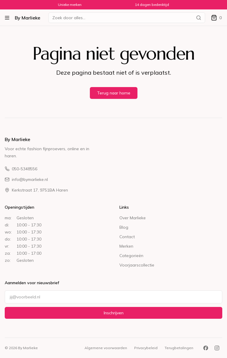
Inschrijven (114, 313)
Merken (126, 246)
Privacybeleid (146, 348)
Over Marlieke (132, 217)
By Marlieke (27, 17)
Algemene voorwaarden (106, 348)
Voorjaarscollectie (136, 265)
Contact (127, 236)
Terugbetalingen (179, 348)
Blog (123, 227)
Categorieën (131, 255)
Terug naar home (113, 93)
